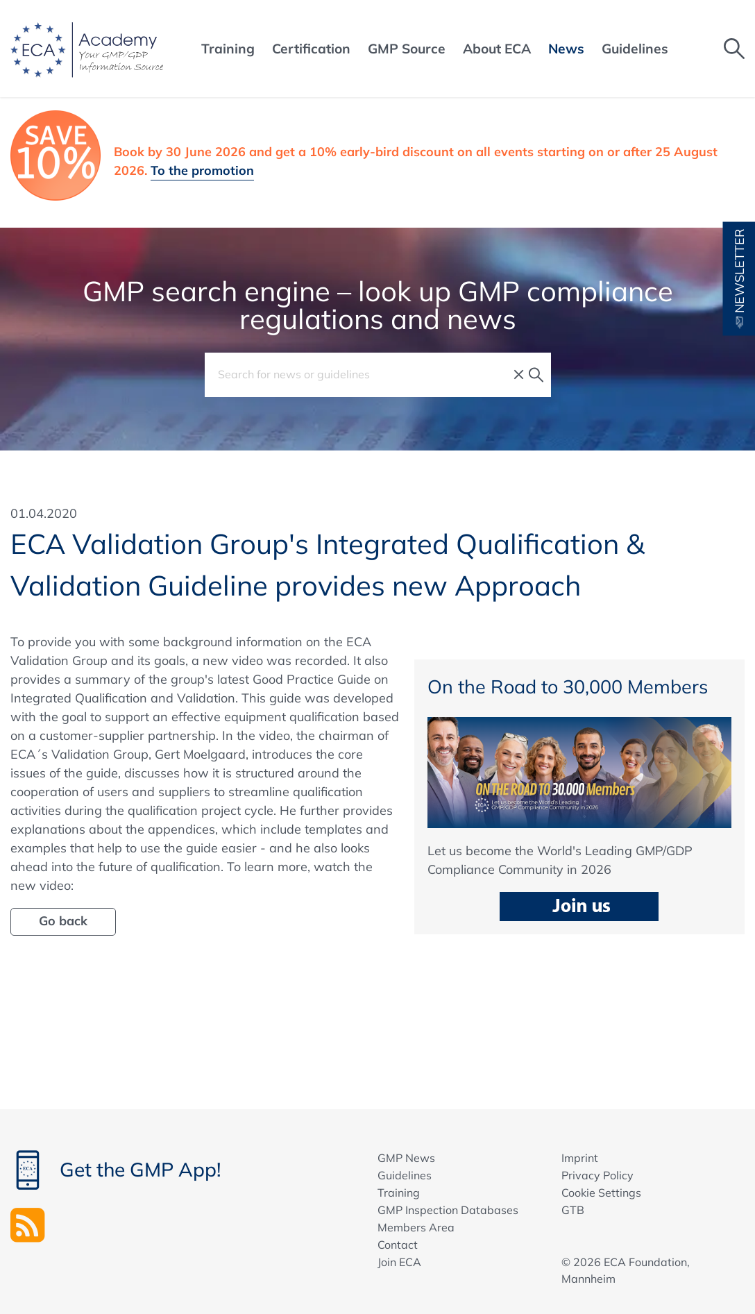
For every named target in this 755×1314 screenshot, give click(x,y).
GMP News (406, 1158)
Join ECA (399, 1262)
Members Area (416, 1227)
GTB (572, 1210)
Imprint (579, 1158)
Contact (398, 1245)
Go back (63, 921)
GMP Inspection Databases (448, 1210)
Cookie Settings (601, 1192)
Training (399, 1192)
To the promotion (202, 170)
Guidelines (405, 1175)
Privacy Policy (597, 1175)
